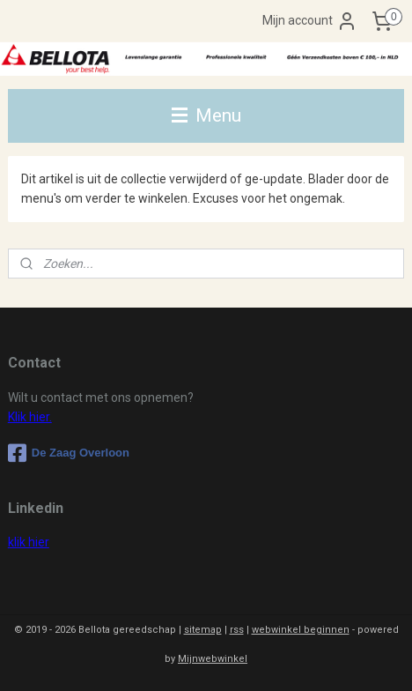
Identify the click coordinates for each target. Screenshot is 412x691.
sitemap (203, 629)
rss (237, 629)
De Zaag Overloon (68, 453)
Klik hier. (30, 417)
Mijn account (309, 21)
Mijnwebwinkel (212, 659)
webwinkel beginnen (300, 629)
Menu (206, 115)
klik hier (28, 542)
